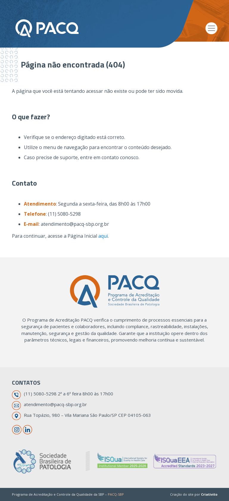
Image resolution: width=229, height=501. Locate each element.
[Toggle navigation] (211, 28)
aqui (103, 236)
